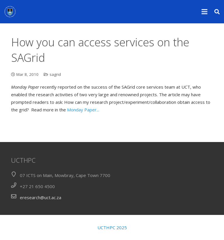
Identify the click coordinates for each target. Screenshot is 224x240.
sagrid (55, 74)
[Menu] (204, 11)
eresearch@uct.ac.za (40, 197)
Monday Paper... (83, 110)
